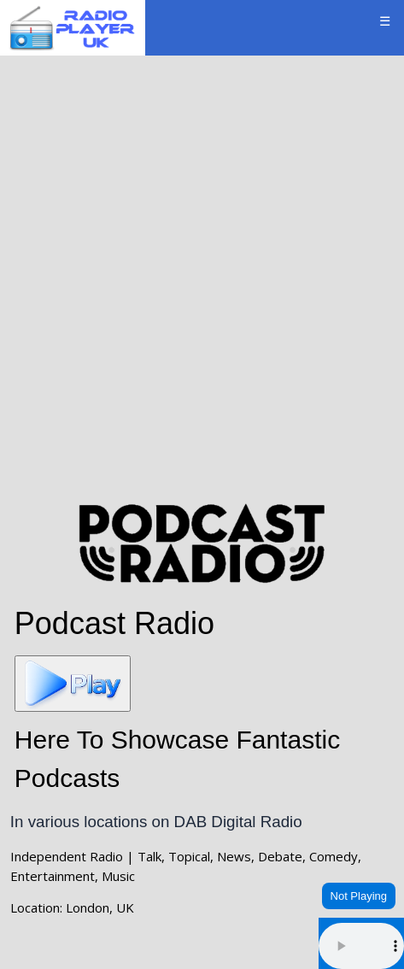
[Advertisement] (202, 276)
